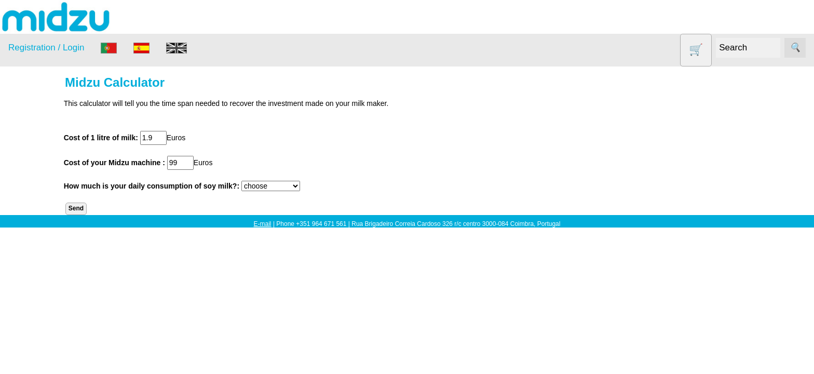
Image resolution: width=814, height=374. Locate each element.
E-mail (263, 224)
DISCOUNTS (43, 198)
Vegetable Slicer (49, 297)
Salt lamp (37, 257)
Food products (46, 217)
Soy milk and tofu (50, 278)
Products (22, 132)
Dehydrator (40, 177)
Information (26, 344)
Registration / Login (46, 47)
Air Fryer (36, 158)
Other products (46, 238)
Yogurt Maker (44, 318)
